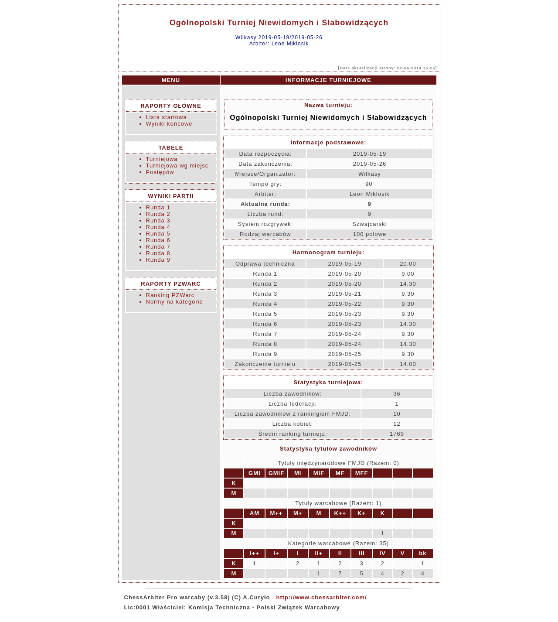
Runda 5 (158, 233)
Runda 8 (158, 253)
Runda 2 (158, 214)
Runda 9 (158, 259)
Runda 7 (158, 246)
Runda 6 (158, 240)
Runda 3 (158, 220)
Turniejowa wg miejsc (177, 165)
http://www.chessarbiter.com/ (321, 597)
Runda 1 (158, 207)
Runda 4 (158, 227)
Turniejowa (162, 159)
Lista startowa (166, 117)
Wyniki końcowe (169, 123)
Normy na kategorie (174, 301)
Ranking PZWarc (170, 295)
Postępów (160, 172)
